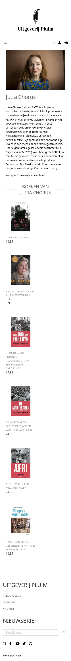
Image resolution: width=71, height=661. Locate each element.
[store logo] (35, 19)
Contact (8, 609)
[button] (5, 42)
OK (64, 632)
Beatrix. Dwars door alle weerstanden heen (20, 295)
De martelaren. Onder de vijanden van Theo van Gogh (19, 426)
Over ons (9, 602)
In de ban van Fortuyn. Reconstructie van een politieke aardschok (18, 360)
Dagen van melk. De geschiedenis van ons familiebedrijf (20, 545)
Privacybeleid (12, 595)
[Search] (53, 42)
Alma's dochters (17, 237)
